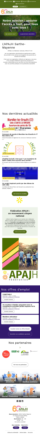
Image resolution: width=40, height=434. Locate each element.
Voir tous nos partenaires (20, 364)
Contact (25, 427)
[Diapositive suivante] (20, 347)
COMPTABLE (7, 294)
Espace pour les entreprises (10, 380)
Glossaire (24, 1)
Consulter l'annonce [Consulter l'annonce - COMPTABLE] (8, 299)
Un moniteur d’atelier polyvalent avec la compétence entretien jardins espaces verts (19, 305)
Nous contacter (8, 1)
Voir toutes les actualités (20, 193)
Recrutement (17, 1)
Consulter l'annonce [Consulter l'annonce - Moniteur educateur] (8, 321)
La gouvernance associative (27, 34)
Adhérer (15, 6)
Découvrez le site (20, 231)
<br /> (20, 75)
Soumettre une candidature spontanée (20, 334)
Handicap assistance (30, 381)
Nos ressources (32, 1)
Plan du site (30, 431)
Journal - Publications (10, 396)
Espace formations (30, 396)
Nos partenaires (20, 3)
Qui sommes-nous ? (11, 34)
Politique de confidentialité (12, 431)
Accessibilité (23, 6)
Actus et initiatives (8, 129)
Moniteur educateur (10, 317)
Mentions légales (23, 431)
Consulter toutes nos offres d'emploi (20, 328)
